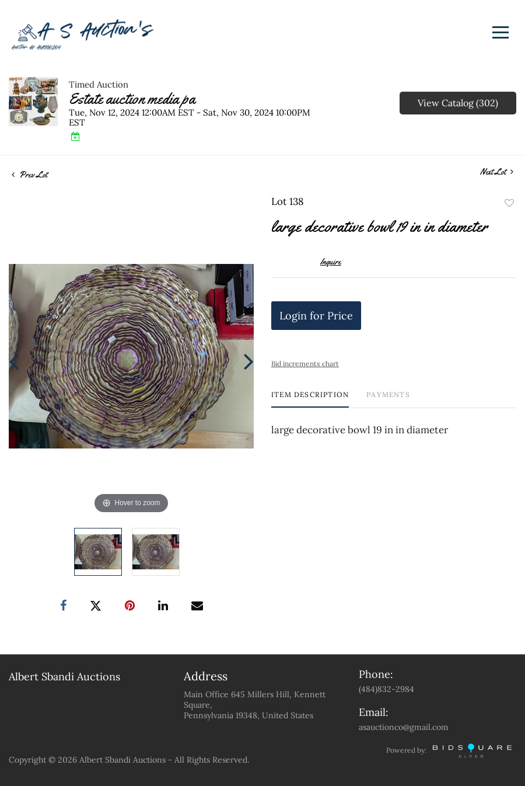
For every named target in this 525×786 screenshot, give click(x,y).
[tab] (310, 399)
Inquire (330, 261)
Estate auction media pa (132, 99)
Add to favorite (509, 203)
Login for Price (316, 315)
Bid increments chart (305, 363)
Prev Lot (29, 174)
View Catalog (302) (458, 103)
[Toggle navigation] (500, 32)
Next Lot (496, 172)
